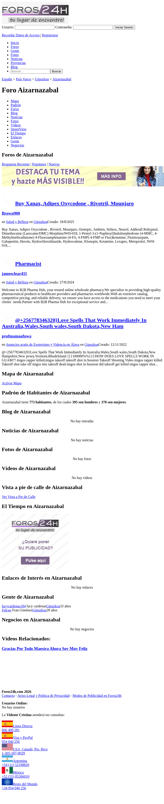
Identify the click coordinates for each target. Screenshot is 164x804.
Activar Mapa (11, 383)
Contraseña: (63, 27)
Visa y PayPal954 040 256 (17, 740)
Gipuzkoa (42, 79)
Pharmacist (28, 264)
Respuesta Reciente (16, 164)
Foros (15, 47)
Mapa (15, 101)
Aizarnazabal (61, 79)
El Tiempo (18, 133)
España (7, 79)
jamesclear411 (14, 273)
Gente (15, 51)
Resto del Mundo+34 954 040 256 (19, 786)
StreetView (19, 129)
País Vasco (23, 79)
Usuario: (8, 27)
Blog (14, 67)
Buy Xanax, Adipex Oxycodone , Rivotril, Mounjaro (74, 203)
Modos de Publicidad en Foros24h (96, 696)
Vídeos (16, 125)
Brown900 (11, 213)
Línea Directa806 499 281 (17, 728)
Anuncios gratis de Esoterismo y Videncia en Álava (42, 344)
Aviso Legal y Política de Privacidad (43, 696)
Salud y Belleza (17, 222)
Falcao (6, 610)
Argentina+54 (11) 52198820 (15, 763)
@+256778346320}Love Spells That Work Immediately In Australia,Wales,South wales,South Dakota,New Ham (74, 323)
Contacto (8, 696)
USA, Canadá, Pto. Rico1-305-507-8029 (25, 751)
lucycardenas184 (14, 606)
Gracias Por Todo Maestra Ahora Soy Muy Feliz (45, 648)
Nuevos (54, 164)
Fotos (15, 55)
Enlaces (16, 137)
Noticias (17, 59)
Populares (39, 164)
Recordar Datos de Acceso (21, 35)
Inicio (15, 43)
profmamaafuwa (16, 336)
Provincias (18, 63)
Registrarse (50, 35)
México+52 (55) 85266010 (15, 774)
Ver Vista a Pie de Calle (18, 497)
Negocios (17, 145)
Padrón (16, 105)
